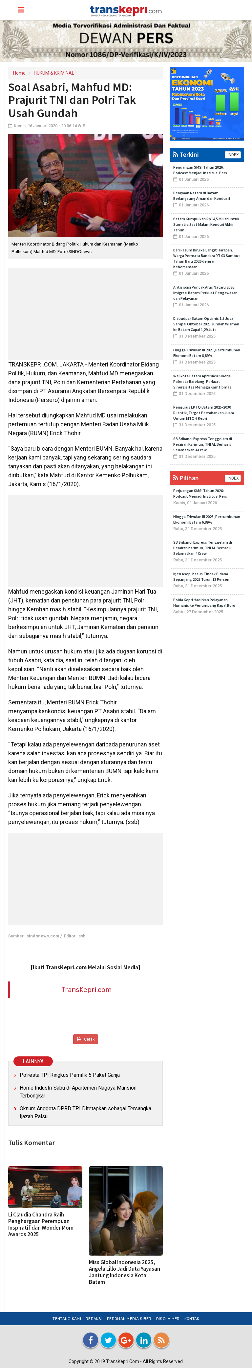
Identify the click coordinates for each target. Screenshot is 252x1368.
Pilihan (186, 478)
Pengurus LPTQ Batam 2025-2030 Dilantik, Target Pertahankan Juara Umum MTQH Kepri (203, 413)
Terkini (186, 154)
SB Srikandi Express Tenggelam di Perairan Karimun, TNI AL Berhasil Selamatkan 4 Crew (202, 444)
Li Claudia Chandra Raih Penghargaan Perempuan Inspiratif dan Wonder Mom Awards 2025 (41, 1224)
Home (19, 73)
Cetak (85, 1039)
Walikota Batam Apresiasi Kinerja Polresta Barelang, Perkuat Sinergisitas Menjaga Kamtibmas (202, 381)
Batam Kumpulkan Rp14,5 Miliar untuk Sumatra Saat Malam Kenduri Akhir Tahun (206, 224)
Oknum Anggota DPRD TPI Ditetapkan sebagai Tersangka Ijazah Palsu (85, 1112)
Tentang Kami (66, 1318)
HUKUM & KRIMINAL (54, 73)
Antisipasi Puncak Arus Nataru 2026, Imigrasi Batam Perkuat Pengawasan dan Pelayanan (205, 293)
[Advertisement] (85, 314)
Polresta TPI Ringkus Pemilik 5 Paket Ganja (70, 1075)
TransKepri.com (86, 989)
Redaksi (94, 1318)
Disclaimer (168, 1318)
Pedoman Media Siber (129, 1318)
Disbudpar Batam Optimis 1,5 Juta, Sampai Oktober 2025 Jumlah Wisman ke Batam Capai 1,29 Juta (206, 324)
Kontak (192, 1318)
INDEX (233, 155)
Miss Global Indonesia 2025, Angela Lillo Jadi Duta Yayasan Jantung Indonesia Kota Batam (124, 1272)
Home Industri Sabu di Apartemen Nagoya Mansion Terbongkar (78, 1092)
